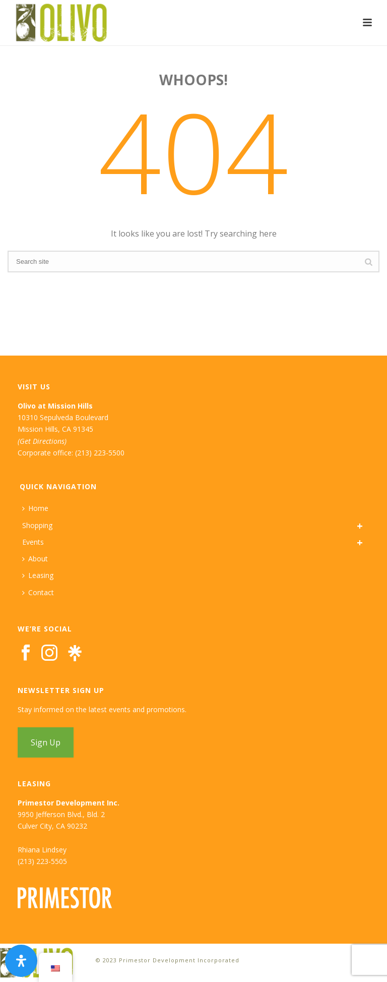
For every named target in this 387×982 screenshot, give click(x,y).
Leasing (37, 575)
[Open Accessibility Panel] (21, 961)
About (35, 558)
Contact (38, 592)
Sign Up (45, 742)
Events (33, 542)
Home (35, 508)
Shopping (37, 525)
